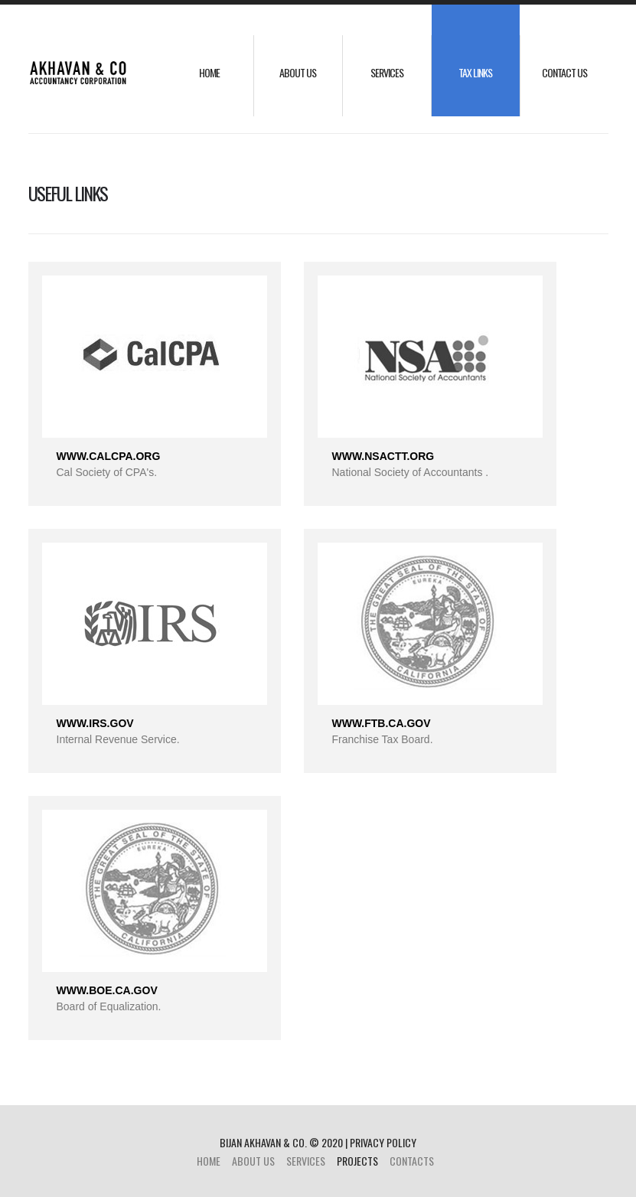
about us (297, 72)
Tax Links (475, 72)
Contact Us (564, 72)
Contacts (412, 1161)
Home (209, 72)
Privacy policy (383, 1142)
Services (386, 72)
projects (357, 1161)
